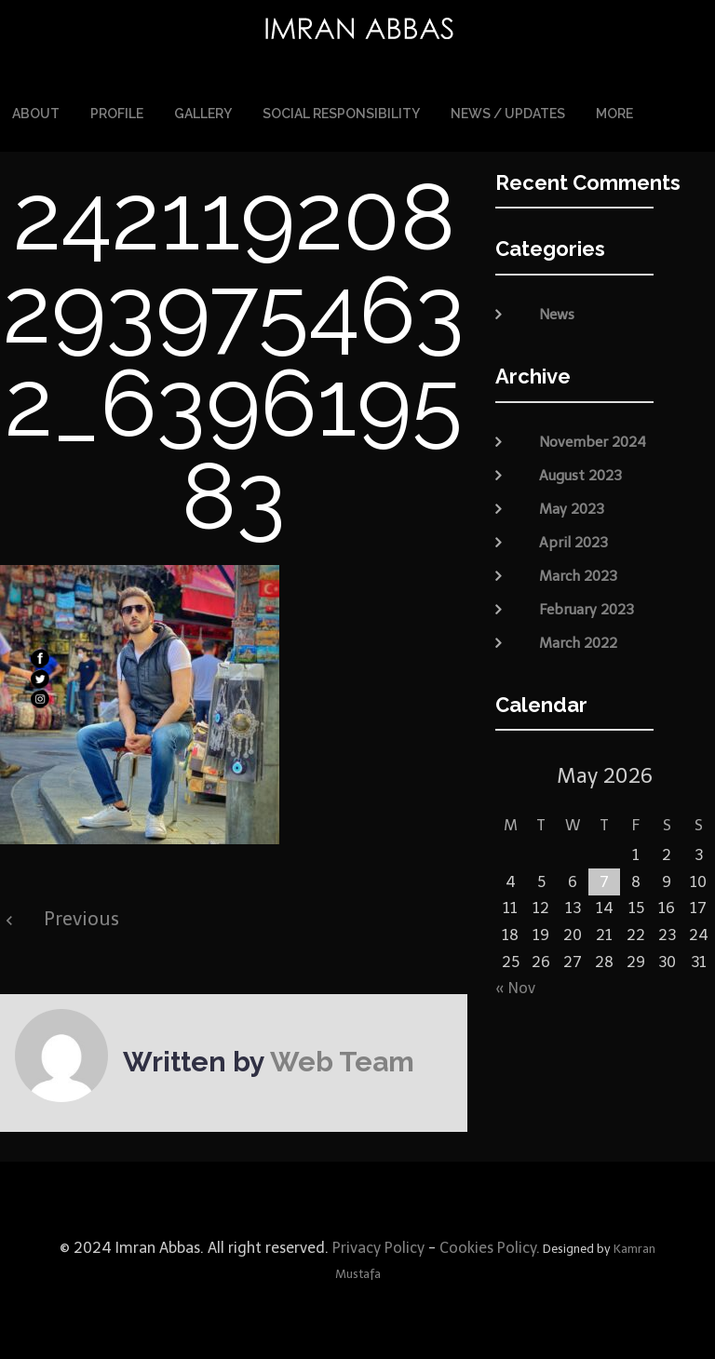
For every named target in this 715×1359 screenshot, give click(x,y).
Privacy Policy (377, 1248)
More (614, 113)
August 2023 (580, 474)
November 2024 (592, 441)
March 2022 (578, 642)
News (556, 314)
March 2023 (578, 575)
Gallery (203, 113)
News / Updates (508, 113)
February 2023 (586, 608)
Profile (116, 113)
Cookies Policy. (489, 1248)
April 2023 (573, 541)
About (36, 113)
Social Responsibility (341, 113)
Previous (81, 919)
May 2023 (571, 508)
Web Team (342, 1061)
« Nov (515, 988)
